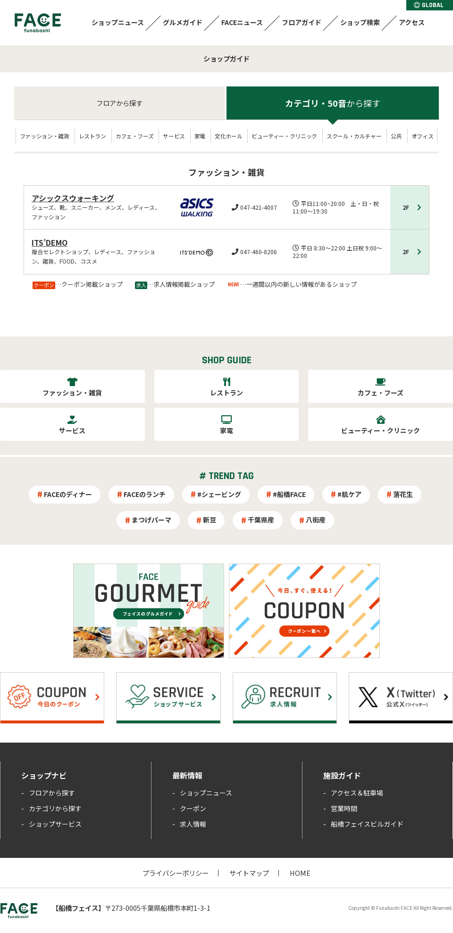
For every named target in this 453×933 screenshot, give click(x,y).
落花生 (403, 494)
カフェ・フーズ (134, 136)
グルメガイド (182, 22)
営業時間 (344, 808)
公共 (396, 136)
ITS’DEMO (49, 242)
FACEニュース (242, 22)
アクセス (412, 22)
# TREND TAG (226, 476)
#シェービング (219, 494)
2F (406, 207)
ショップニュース (118, 22)
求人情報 (193, 824)
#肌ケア (349, 494)
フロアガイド (301, 22)
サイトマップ (249, 873)
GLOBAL (429, 5)
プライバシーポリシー (176, 873)
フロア (119, 103)
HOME (300, 873)
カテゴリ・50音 (332, 103)
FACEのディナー (68, 494)
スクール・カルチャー (354, 136)
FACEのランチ (145, 494)
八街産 (316, 519)
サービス (174, 136)
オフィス (422, 136)
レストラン (92, 136)
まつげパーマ (151, 519)
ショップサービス (55, 824)
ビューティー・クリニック (284, 136)
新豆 (209, 519)
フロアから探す (52, 792)
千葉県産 (261, 519)
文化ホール (228, 136)
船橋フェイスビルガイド (367, 824)
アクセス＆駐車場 (357, 792)
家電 (199, 136)
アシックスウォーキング (73, 198)
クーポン (193, 808)
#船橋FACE (289, 494)
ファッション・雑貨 (44, 136)
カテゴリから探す (55, 808)
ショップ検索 (360, 22)
